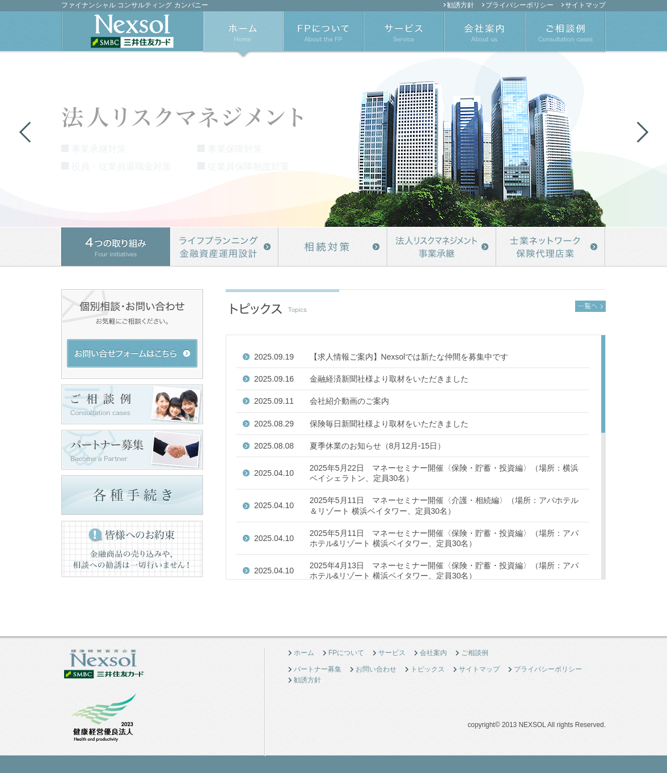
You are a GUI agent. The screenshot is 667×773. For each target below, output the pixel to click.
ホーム (304, 653)
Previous (25, 132)
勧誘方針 (460, 5)
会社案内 (433, 653)
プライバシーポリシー (520, 5)
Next (642, 132)
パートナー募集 (317, 669)
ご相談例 (474, 653)
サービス (392, 653)
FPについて (346, 653)
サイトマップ (585, 5)
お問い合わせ (376, 669)
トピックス (428, 669)
